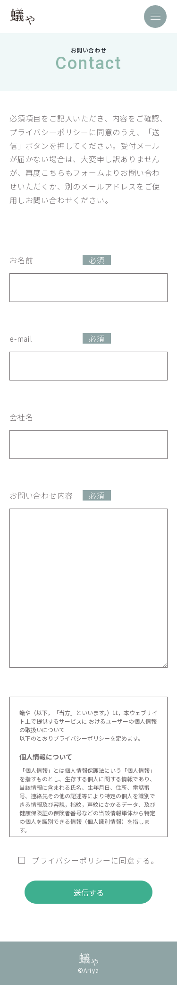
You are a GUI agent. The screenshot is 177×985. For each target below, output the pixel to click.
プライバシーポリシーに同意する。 (88, 860)
